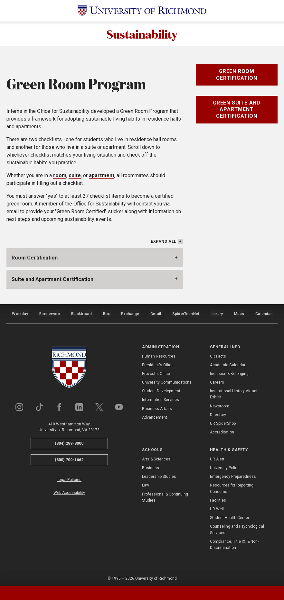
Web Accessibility (69, 490)
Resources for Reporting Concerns (231, 486)
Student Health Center (229, 516)
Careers (217, 380)
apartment (101, 176)
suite (75, 176)
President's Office (158, 363)
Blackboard (81, 313)
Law (145, 483)
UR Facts (218, 354)
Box (106, 313)
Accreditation (222, 430)
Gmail (156, 313)
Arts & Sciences (156, 457)
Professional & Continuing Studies (165, 495)
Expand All (163, 242)
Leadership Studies (159, 474)
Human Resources (158, 354)
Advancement (154, 415)
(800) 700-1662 (69, 457)
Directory (218, 413)
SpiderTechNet (186, 313)
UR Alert (217, 457)
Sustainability (142, 34)
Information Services (160, 398)
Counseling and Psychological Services (237, 528)
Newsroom (219, 404)
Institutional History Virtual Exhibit (233, 392)
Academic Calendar (227, 363)
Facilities (218, 498)
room (59, 176)
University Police (225, 466)
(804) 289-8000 (69, 441)
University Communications (167, 380)
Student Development (161, 389)
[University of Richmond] (142, 10)
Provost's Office (156, 371)
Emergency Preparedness (233, 474)
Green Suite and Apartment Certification (236, 110)
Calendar (264, 313)
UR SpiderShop (223, 421)
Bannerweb (50, 313)
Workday (20, 313)
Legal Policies (69, 478)
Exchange (130, 313)
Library (216, 313)
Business (150, 466)
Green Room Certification (236, 75)
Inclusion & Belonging (229, 371)
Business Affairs (157, 407)
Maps (239, 313)
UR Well (217, 507)
